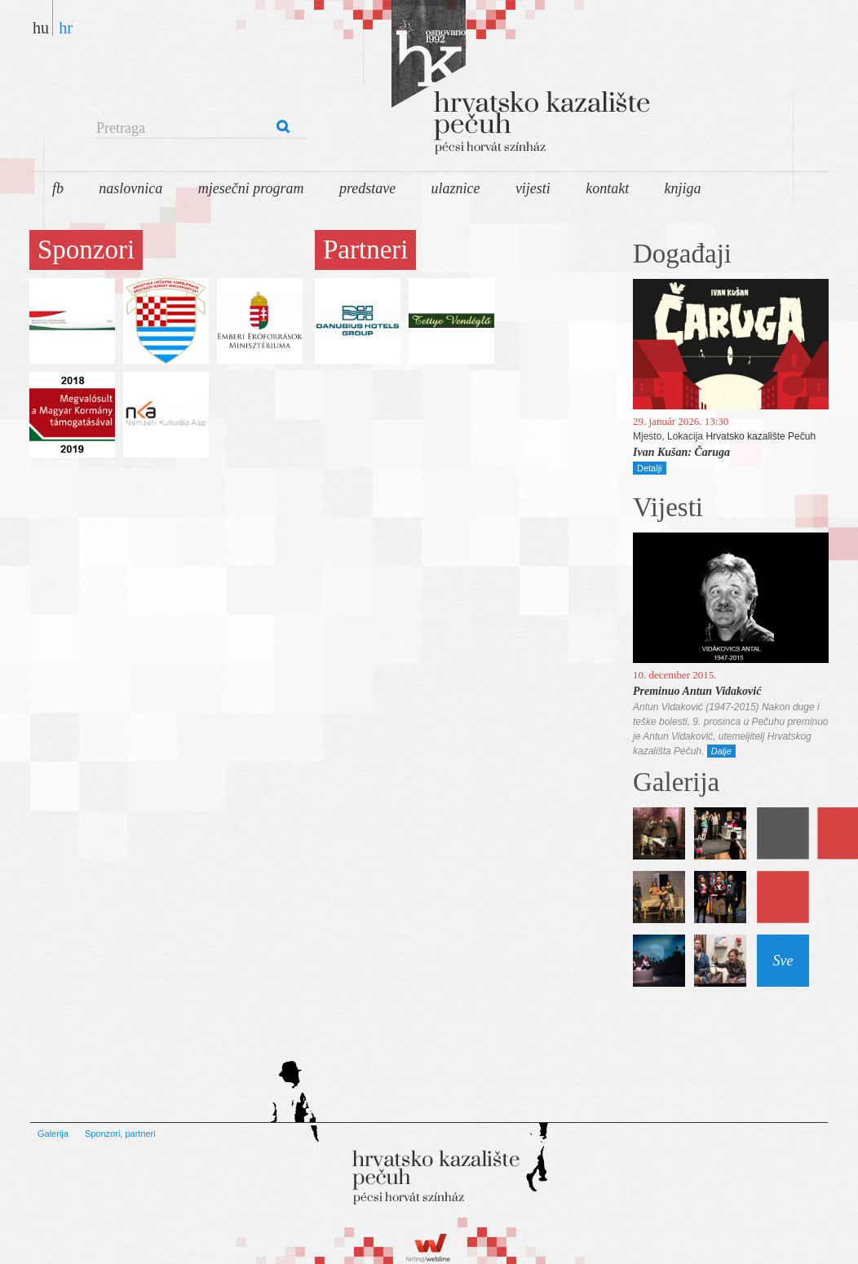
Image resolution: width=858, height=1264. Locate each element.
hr (66, 27)
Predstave (367, 188)
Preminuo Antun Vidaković (697, 691)
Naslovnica (130, 188)
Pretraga (120, 128)
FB (58, 188)
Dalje (721, 751)
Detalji (649, 468)
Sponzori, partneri (120, 1133)
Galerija (53, 1133)
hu (41, 27)
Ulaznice (455, 188)
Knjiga (683, 188)
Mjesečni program (251, 188)
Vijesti (533, 188)
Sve (783, 960)
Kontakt (607, 188)
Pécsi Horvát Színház (470, 81)
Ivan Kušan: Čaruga (681, 452)
